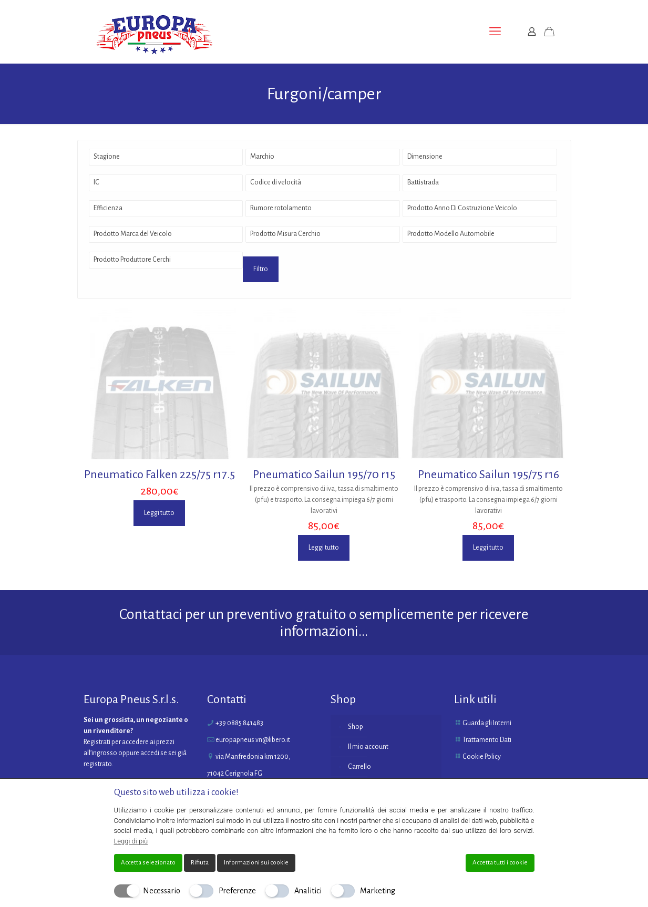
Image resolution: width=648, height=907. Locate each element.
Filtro (260, 269)
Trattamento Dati (486, 740)
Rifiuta (200, 862)
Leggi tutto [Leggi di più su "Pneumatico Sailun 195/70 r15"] (323, 547)
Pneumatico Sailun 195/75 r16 (488, 474)
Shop (355, 726)
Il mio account (368, 746)
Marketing (377, 891)
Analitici (308, 891)
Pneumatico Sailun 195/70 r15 (324, 474)
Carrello (359, 766)
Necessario (161, 891)
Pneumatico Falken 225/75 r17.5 (159, 474)
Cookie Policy (481, 756)
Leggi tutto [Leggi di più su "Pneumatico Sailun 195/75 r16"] (488, 547)
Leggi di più (131, 841)
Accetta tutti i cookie (500, 862)
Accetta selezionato (148, 862)
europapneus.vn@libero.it (252, 740)
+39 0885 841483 (239, 723)
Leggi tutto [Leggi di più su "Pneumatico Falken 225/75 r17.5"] (159, 513)
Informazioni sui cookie (256, 862)
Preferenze (237, 891)
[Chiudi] (527, 792)
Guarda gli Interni (486, 723)
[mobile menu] (495, 31)
